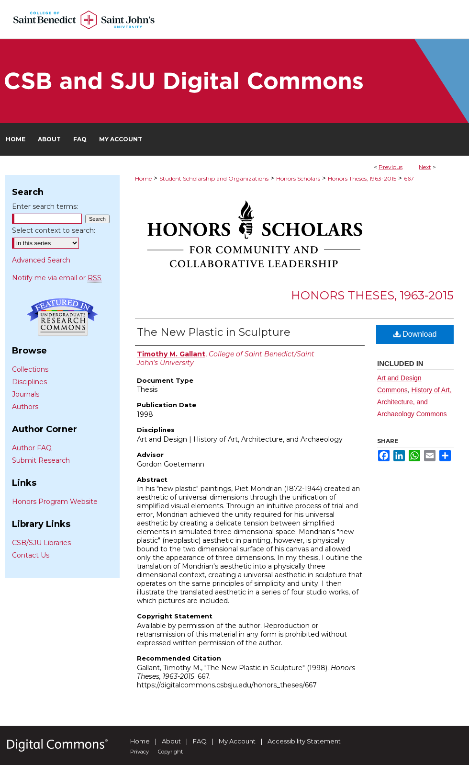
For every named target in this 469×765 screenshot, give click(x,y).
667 (409, 178)
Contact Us (30, 555)
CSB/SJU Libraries (41, 542)
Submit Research (41, 460)
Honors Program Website (55, 501)
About (171, 741)
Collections (30, 369)
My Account (237, 741)
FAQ (200, 741)
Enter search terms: (45, 206)
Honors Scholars (298, 178)
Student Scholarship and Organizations (213, 178)
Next (425, 167)
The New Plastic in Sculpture (213, 332)
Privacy (139, 751)
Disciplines (29, 381)
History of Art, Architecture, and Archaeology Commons (414, 402)
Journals (25, 394)
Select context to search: (53, 230)
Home (143, 178)
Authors (25, 406)
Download (415, 334)
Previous (390, 167)
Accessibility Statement (304, 741)
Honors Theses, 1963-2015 (362, 178)
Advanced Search (41, 260)
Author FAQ (32, 448)
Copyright (170, 751)
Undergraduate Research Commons (62, 317)
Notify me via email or (56, 278)
